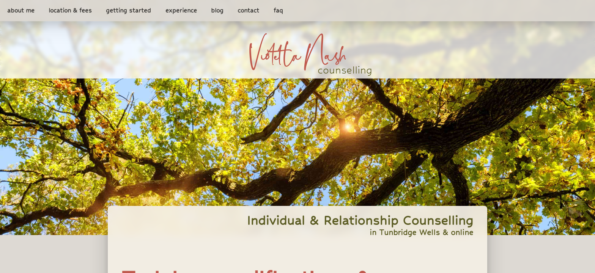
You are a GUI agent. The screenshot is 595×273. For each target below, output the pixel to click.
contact (248, 11)
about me (21, 11)
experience (181, 11)
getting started (128, 11)
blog (217, 11)
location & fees (70, 11)
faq (278, 11)
